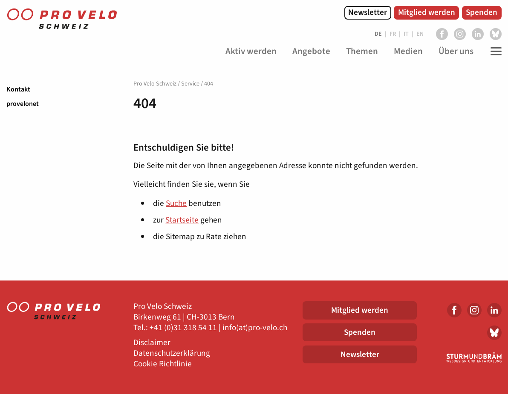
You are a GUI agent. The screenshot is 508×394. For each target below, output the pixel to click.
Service (190, 84)
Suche (176, 203)
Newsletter (367, 12)
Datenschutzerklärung (171, 353)
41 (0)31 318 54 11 (185, 328)
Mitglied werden (426, 12)
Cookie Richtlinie (162, 364)
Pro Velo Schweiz (154, 84)
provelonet (22, 103)
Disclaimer (151, 342)
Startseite (182, 220)
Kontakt (18, 89)
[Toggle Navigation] (494, 51)
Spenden (481, 12)
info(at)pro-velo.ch (254, 328)
